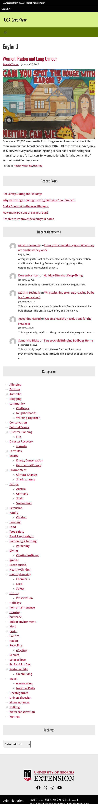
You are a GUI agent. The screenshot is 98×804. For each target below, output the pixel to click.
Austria (21, 489)
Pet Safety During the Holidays (22, 193)
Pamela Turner (11, 64)
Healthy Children (20, 569)
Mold (12, 626)
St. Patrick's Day (20, 664)
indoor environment (22, 621)
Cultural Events (19, 427)
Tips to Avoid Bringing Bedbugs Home (68, 340)
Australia (15, 394)
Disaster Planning (20, 432)
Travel (13, 678)
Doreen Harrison (28, 275)
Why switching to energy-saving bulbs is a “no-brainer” (39, 200)
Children (21, 517)
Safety (20, 588)
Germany (22, 493)
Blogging (15, 398)
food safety (16, 531)
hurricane (15, 617)
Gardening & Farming (23, 541)
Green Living (24, 674)
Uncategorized (19, 693)
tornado (21, 446)
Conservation (18, 422)
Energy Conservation (29, 460)
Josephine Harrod (29, 318)
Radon (13, 640)
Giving (13, 550)
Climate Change (26, 474)
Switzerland (24, 503)
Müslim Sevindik (29, 245)
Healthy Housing (23, 165)
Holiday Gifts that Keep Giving (63, 275)
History (14, 593)
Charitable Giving (27, 555)
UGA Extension (37, 800)
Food (12, 527)
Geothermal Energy (28, 465)
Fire (18, 436)
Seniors (14, 655)
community (17, 403)
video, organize (19, 702)
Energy (13, 455)
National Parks (25, 688)
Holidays (15, 602)
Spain (19, 498)
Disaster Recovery (21, 441)
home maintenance (22, 607)
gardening (23, 546)
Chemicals (23, 579)
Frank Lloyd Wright (21, 536)
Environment (18, 470)
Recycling (15, 645)
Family (13, 512)
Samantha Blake (28, 340)
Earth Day (15, 451)
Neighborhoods (26, 413)
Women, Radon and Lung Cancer (30, 58)
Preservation (24, 598)
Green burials (18, 564)
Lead (19, 583)
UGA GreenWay (15, 20)
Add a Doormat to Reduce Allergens (26, 206)
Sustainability (18, 669)
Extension (15, 508)
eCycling (21, 650)
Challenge (22, 408)
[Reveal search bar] (6, 9)
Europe (14, 484)
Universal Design (20, 697)
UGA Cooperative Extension (31, 3)
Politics (14, 636)
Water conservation (22, 712)
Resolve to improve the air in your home (28, 219)
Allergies (15, 384)
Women (14, 716)
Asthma (14, 389)
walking (14, 707)
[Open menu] (5, 32)
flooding (15, 522)
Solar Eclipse (17, 659)
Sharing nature (25, 479)
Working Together (28, 417)
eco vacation (24, 683)
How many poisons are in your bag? (25, 212)
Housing (37, 165)
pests (13, 631)
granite (14, 560)
